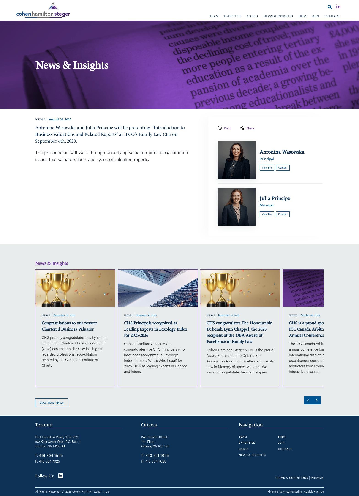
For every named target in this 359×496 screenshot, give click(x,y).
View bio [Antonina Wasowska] (267, 167)
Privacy (317, 477)
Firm (302, 15)
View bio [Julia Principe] (267, 214)
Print (224, 128)
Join (315, 15)
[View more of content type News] (40, 119)
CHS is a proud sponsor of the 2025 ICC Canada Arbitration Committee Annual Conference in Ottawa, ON (321, 329)
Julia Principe (275, 198)
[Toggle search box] (330, 7)
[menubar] (179, 16)
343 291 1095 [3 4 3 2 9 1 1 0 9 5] (157, 455)
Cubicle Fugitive (314, 491)
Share (246, 128)
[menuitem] (214, 16)
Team (214, 15)
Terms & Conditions (291, 477)
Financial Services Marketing (285, 491)
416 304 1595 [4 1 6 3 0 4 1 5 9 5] (51, 455)
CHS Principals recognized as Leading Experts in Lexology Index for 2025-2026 (155, 329)
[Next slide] (316, 400)
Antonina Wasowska (282, 152)
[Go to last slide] (307, 400)
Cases (252, 15)
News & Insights (278, 15)
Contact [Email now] (282, 167)
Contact (332, 15)
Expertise (233, 15)
